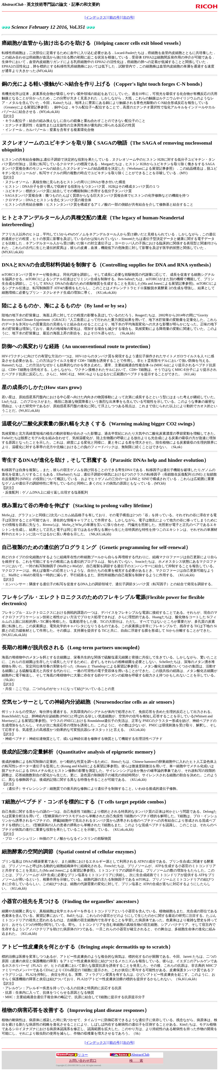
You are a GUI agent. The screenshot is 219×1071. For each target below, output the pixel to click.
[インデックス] (96, 17)
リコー (72, 1055)
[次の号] (128, 17)
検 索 (136, 1060)
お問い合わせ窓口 (82, 1060)
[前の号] (114, 17)
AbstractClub (129, 1054)
